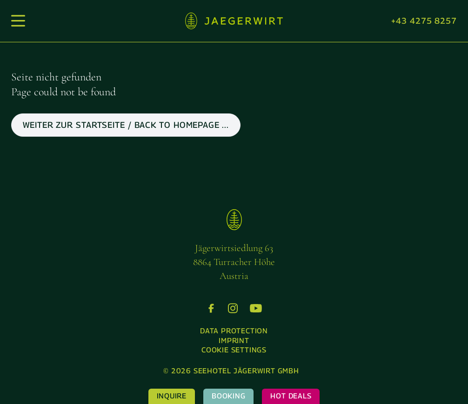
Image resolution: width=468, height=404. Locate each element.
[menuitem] (234, 331)
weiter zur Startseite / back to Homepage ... (126, 125)
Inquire (172, 395)
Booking (228, 395)
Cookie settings (234, 349)
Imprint (234, 340)
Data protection (234, 330)
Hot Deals (290, 395)
